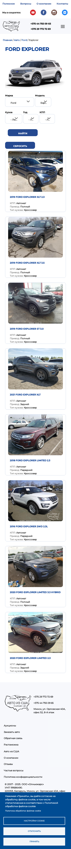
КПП (42, 112)
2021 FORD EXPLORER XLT (25, 394)
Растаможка (11, 744)
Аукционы (10, 725)
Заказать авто (12, 732)
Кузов (8, 112)
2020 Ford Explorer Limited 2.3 (30, 658)
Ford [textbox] (13, 102)
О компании (44, 3)
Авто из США (11, 751)
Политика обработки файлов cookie (23, 811)
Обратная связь (13, 738)
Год (25, 112)
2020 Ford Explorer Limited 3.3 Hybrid (35, 592)
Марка (9, 95)
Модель (40, 95)
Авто (17, 40)
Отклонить (34, 831)
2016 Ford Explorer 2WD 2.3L (29, 526)
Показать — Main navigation (64, 28)
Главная (7, 40)
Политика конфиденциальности (23, 776)
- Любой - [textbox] (16, 119)
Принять (34, 841)
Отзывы (8, 764)
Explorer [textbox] (45, 102)
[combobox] (19, 102)
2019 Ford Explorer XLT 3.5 (27, 262)
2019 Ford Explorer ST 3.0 (27, 328)
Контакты (62, 3)
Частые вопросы (13, 770)
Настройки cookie (34, 821)
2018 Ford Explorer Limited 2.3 (30, 460)
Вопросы (25, 3)
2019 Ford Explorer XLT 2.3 (27, 197)
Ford (24, 40)
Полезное (8, 3)
